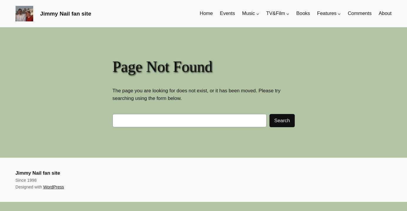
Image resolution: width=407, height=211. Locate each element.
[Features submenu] (339, 13)
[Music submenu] (257, 13)
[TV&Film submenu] (287, 13)
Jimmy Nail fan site (65, 14)
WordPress (53, 187)
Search (282, 120)
